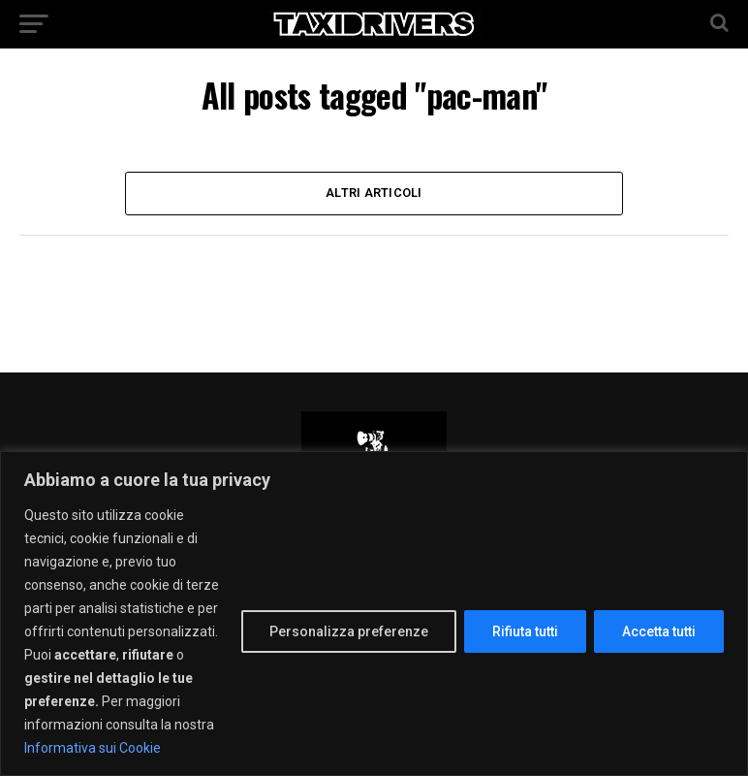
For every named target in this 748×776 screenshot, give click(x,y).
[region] (374, 613)
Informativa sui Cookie (92, 748)
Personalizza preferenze (348, 631)
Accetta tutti (659, 631)
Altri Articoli (374, 192)
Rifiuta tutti (525, 631)
